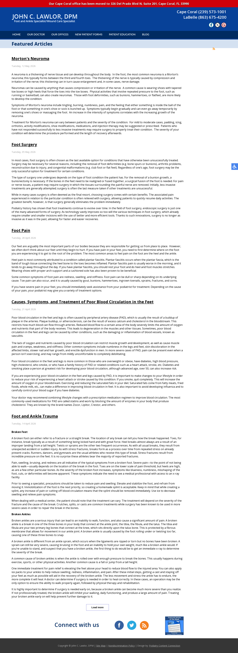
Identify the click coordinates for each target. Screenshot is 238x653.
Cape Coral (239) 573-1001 (201, 11)
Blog (145, 34)
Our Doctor (36, 34)
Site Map (101, 645)
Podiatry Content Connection (164, 645)
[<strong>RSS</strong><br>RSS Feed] (214, 49)
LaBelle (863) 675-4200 (204, 17)
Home (16, 34)
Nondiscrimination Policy (121, 645)
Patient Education (122, 34)
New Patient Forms (88, 34)
